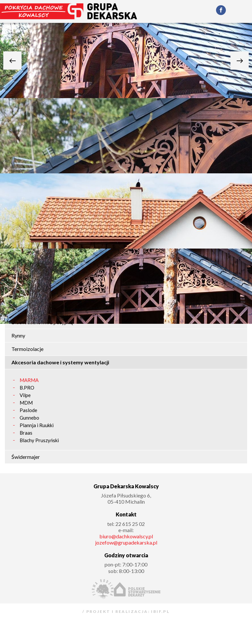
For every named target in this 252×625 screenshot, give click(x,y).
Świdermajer (25, 457)
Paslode (28, 410)
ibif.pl (160, 612)
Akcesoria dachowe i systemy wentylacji (60, 362)
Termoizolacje (27, 349)
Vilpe (25, 395)
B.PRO (27, 387)
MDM (26, 402)
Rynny (18, 335)
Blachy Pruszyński (39, 440)
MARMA (29, 380)
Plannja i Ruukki (37, 425)
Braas (26, 432)
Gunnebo (29, 417)
